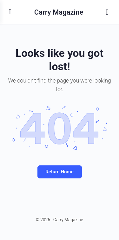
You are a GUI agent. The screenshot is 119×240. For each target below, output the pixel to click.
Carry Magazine (58, 12)
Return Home (59, 172)
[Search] (107, 12)
